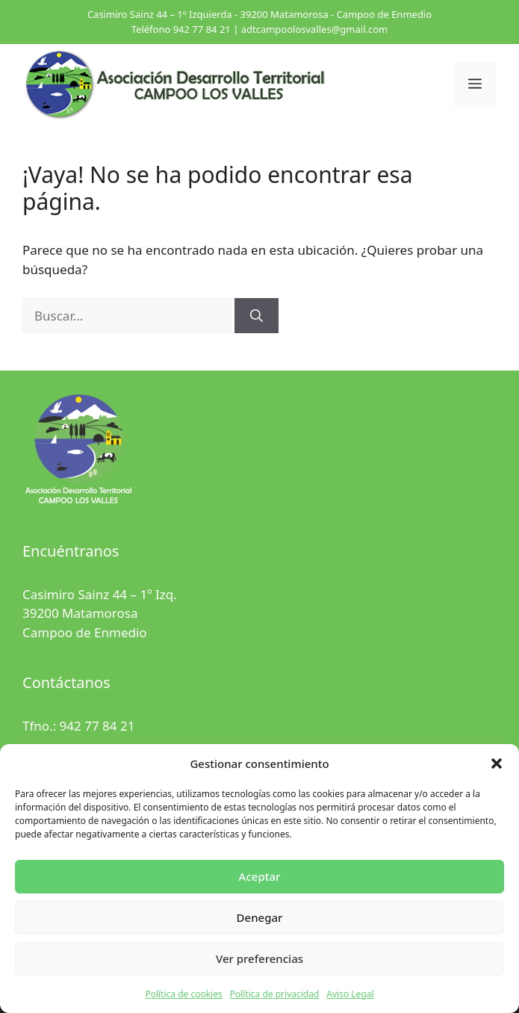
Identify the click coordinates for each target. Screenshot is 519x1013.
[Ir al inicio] (175, 83)
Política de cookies (183, 994)
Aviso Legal (349, 994)
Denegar (260, 917)
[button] (496, 763)
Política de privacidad (275, 994)
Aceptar (260, 876)
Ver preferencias (259, 958)
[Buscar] (256, 316)
